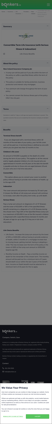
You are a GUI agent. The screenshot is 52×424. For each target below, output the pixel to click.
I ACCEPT (37, 416)
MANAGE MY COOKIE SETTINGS (13, 416)
